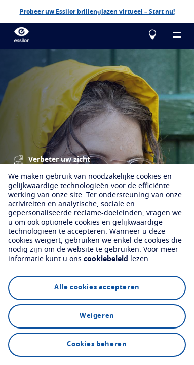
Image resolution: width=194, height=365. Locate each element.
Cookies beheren (97, 344)
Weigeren (97, 316)
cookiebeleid (106, 259)
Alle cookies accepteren (97, 287)
